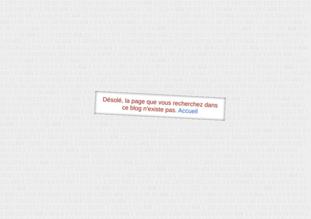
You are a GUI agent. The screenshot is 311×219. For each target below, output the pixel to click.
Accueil (188, 110)
